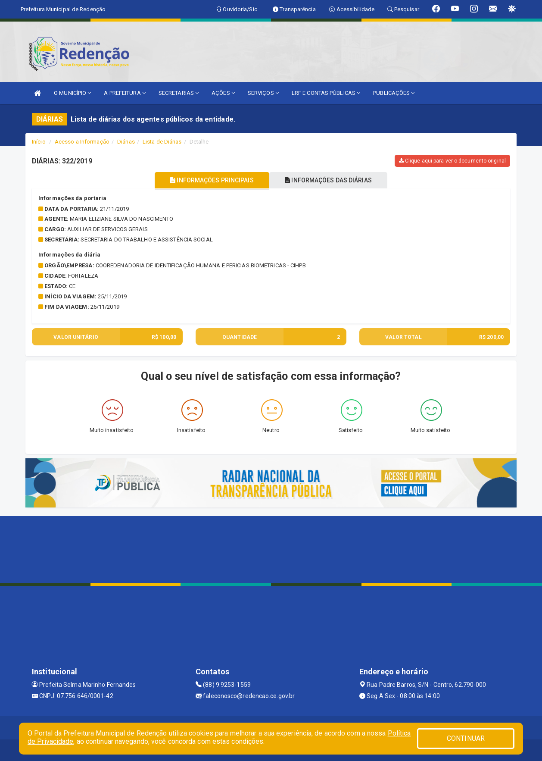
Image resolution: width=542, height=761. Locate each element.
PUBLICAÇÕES (393, 93)
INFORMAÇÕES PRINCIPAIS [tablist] (209, 180)
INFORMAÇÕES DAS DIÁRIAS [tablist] (330, 180)
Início (39, 141)
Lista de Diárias (162, 141)
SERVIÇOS (263, 93)
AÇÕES (223, 93)
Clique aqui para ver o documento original (452, 161)
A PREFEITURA (124, 93)
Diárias (126, 141)
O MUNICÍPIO (72, 93)
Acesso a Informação (82, 141)
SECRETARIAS (179, 93)
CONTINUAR (466, 738)
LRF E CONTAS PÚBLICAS (326, 93)
